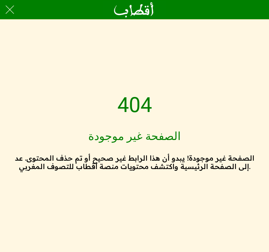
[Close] (10, 10)
